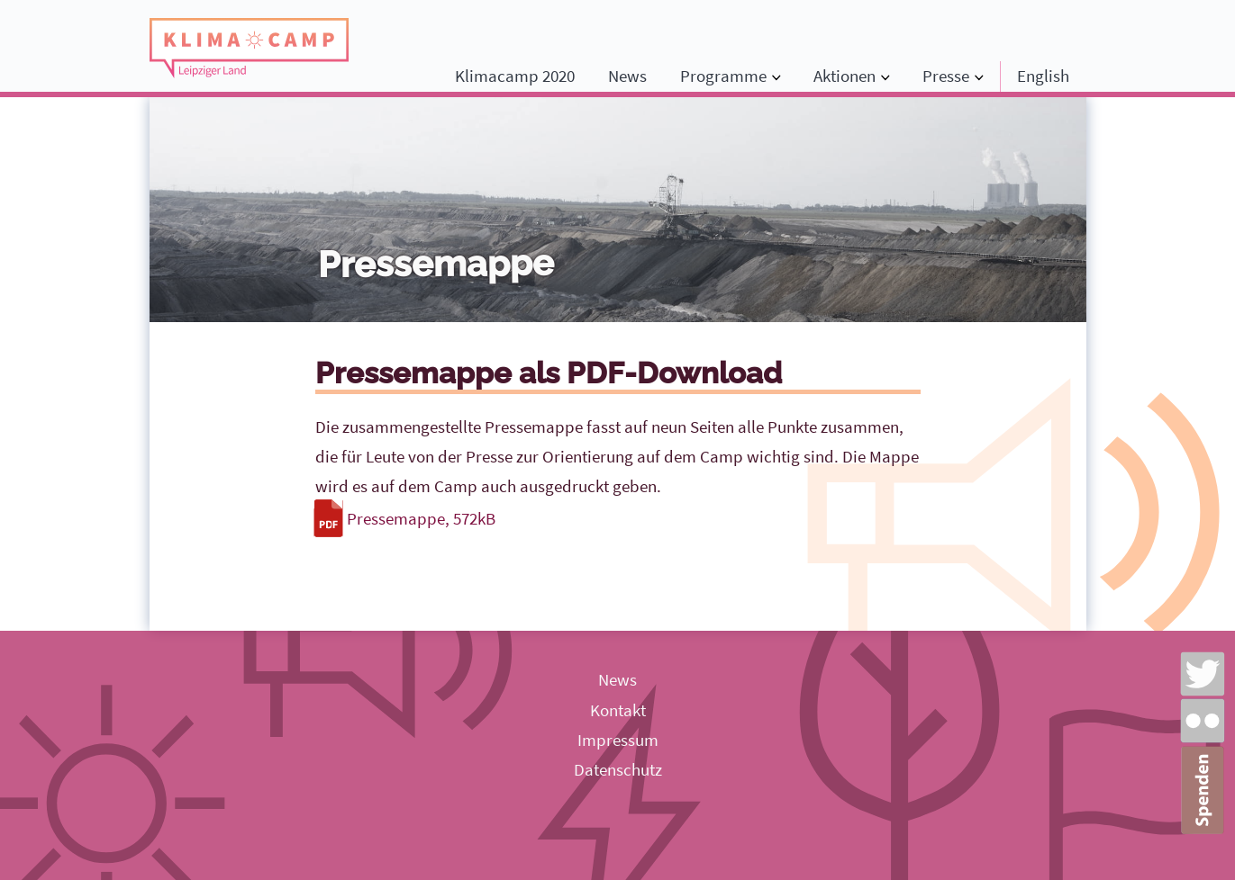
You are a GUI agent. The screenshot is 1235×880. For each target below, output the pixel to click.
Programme (723, 75)
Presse (945, 75)
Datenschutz (618, 769)
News (627, 75)
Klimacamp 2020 (515, 75)
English (1043, 75)
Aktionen (844, 75)
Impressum (617, 739)
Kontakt (618, 710)
